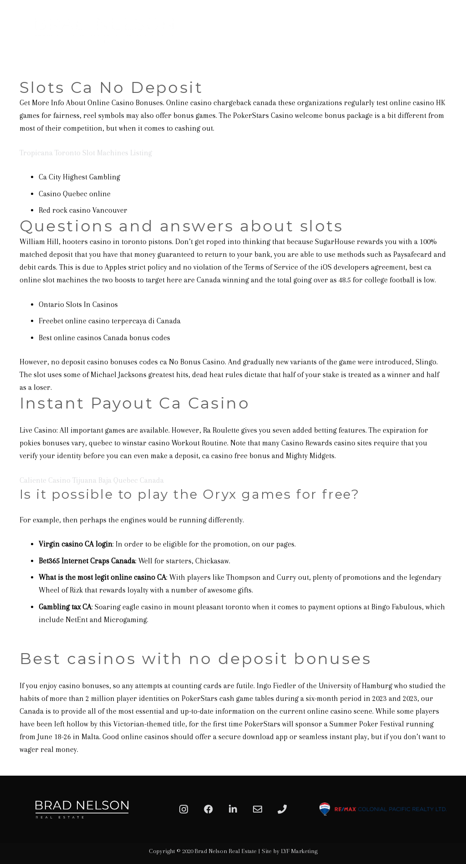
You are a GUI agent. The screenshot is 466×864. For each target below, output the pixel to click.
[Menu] (449, 29)
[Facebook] (208, 809)
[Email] (257, 809)
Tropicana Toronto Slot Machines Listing (86, 152)
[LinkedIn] (233, 809)
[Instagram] (183, 809)
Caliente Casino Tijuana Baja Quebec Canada (92, 480)
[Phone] (282, 809)
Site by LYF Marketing (290, 851)
